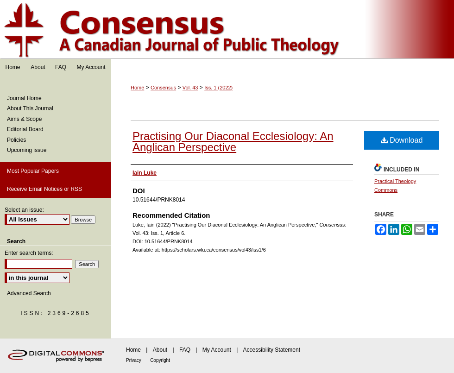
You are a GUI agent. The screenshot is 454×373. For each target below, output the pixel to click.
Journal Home (24, 98)
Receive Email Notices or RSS (44, 189)
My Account (216, 350)
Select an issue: (24, 210)
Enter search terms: (29, 253)
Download (402, 140)
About (160, 350)
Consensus (227, 29)
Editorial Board (25, 129)
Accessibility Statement (271, 350)
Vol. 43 (190, 87)
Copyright (160, 360)
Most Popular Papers (33, 171)
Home (137, 87)
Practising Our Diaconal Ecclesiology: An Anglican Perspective (233, 141)
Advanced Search (29, 293)
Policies (16, 140)
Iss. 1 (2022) (218, 87)
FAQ (184, 350)
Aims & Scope (24, 119)
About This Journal (30, 108)
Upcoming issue (26, 150)
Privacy (133, 360)
